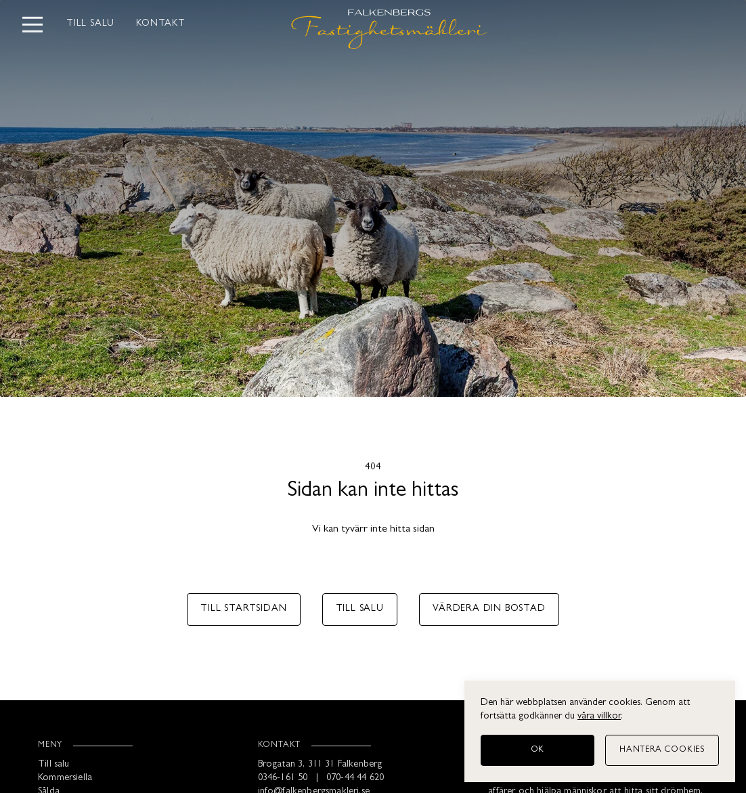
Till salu (90, 24)
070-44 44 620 (355, 778)
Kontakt (160, 24)
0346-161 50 (283, 778)
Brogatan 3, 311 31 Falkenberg (320, 765)
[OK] (537, 750)
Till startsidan (243, 609)
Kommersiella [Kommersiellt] (65, 778)
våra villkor (599, 717)
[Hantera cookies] (662, 750)
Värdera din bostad (489, 609)
